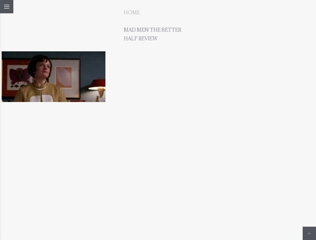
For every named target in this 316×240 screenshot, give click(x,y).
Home (132, 12)
